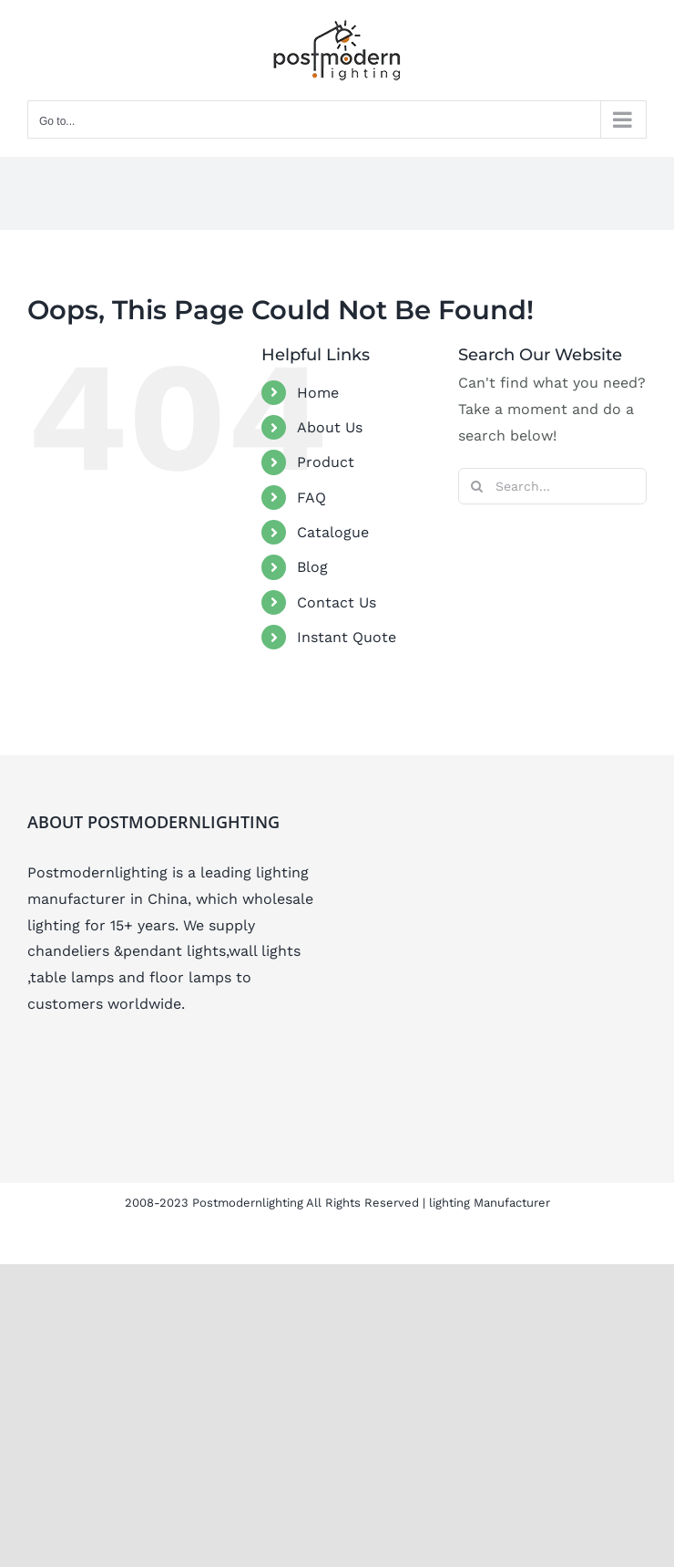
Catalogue (333, 532)
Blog (312, 567)
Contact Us (336, 602)
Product (325, 462)
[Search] (476, 486)
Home (318, 392)
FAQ (311, 497)
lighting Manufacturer (489, 1202)
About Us (330, 427)
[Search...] (552, 486)
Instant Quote (346, 637)
